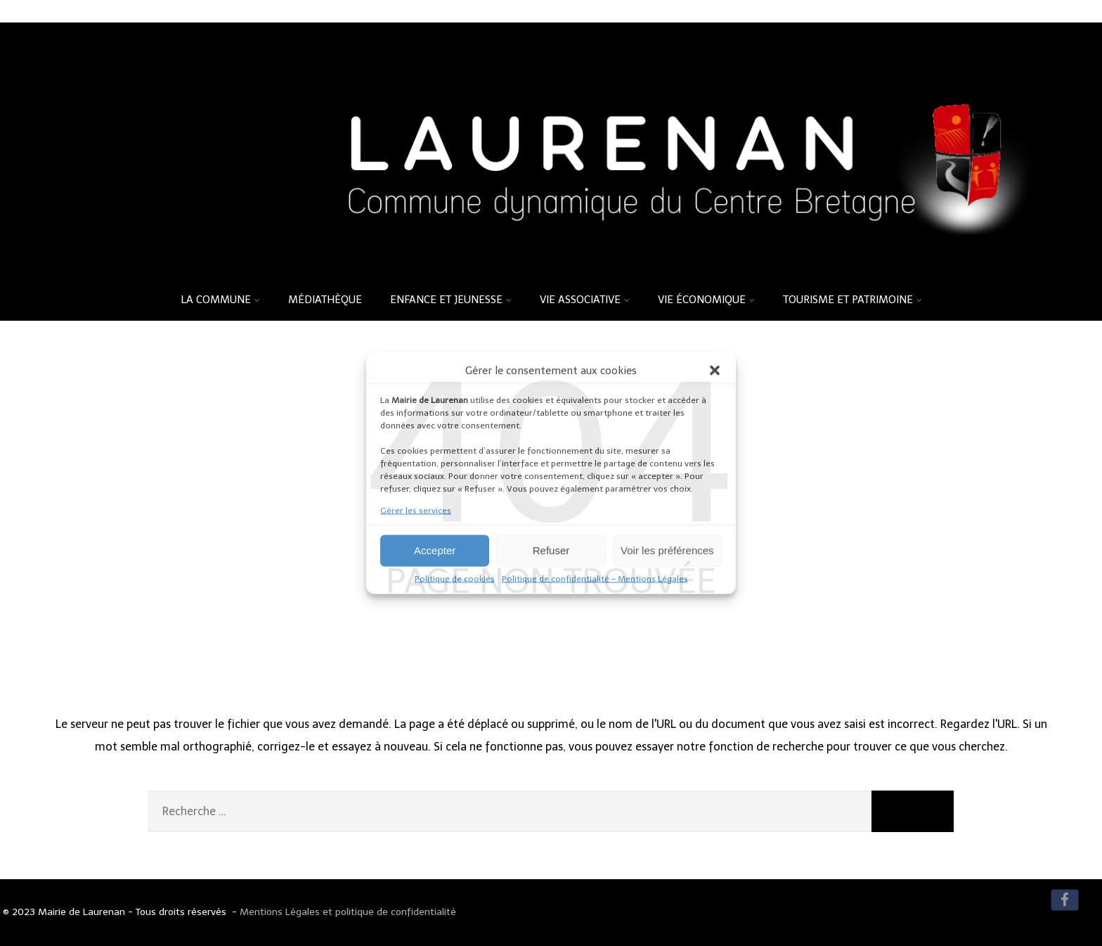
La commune (220, 299)
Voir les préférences (667, 550)
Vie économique (706, 299)
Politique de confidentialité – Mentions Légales (595, 578)
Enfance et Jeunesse (451, 299)
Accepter (434, 550)
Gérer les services (415, 510)
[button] (715, 370)
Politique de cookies (455, 578)
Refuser (551, 550)
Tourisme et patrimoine (852, 299)
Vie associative (585, 299)
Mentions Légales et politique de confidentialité (348, 912)
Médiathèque (325, 299)
